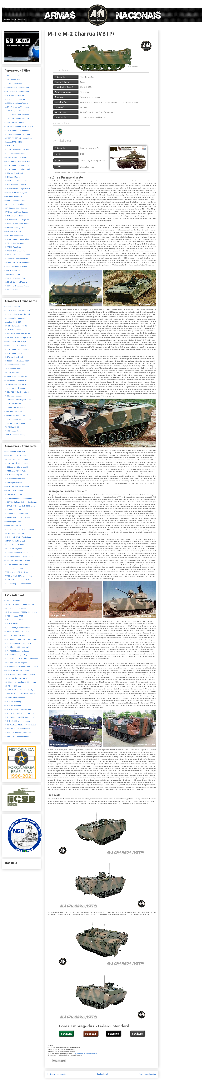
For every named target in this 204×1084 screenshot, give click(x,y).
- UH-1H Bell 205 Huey (12, 705)
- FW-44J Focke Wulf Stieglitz (15, 341)
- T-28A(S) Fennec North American (17, 419)
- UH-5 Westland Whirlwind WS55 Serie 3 (20, 725)
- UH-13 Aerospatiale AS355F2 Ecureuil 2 (20, 713)
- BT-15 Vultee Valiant (12, 330)
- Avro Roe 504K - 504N (13, 322)
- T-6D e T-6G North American (15, 388)
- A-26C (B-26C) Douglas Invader (16, 91)
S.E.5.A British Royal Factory (16, 282)
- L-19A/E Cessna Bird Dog (14, 200)
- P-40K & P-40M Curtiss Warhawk (17, 239)
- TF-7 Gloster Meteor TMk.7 (15, 384)
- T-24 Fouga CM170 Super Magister (18, 400)
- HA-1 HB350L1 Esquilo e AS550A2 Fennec (20, 639)
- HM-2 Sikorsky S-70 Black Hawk (16, 647)
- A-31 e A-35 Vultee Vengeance (16, 107)
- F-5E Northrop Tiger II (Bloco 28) (17, 169)
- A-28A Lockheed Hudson (14, 95)
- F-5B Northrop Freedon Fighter (16, 349)
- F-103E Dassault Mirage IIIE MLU (17, 189)
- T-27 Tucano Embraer (13, 411)
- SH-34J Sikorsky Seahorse (14, 698)
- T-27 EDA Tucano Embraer (15, 415)
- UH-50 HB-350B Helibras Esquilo (17, 729)
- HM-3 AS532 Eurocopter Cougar (17, 651)
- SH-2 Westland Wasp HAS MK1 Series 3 (20, 674)
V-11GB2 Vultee (11, 290)
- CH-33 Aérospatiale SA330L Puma (18, 608)
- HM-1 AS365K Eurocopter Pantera (17, 643)
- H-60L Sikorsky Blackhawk (14, 635)
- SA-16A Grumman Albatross (15, 266)
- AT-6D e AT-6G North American (16, 119)
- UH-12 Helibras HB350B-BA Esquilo (18, 709)
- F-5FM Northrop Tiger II (13, 357)
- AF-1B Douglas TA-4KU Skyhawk (17, 314)
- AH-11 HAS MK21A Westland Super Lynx (20, 694)
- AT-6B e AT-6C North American (16, 115)
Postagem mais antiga (147, 1074)
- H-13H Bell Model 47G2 (13, 620)
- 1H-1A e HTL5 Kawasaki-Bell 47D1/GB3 (19, 604)
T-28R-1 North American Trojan (17, 286)
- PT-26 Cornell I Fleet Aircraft (15, 380)
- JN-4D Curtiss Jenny (12, 369)
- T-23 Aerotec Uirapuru (13, 396)
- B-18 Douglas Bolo (11, 146)
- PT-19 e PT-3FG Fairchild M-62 (16, 376)
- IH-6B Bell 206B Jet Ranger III (15, 663)
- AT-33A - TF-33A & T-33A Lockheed (18, 138)
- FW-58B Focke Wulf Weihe (15, 345)
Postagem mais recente (56, 1074)
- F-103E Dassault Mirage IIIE (15, 185)
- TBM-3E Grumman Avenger (15, 435)
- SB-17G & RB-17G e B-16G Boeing (17, 263)
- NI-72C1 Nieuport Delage (14, 204)
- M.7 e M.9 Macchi (11, 373)
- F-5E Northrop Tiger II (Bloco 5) (16, 165)
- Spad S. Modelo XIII (12, 270)
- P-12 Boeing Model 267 (13, 216)
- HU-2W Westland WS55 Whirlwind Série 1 (21, 667)
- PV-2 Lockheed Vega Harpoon (16, 212)
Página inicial (102, 1074)
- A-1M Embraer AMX (12, 80)
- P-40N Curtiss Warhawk (14, 243)
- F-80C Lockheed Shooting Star (16, 181)
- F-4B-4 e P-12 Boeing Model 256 (17, 161)
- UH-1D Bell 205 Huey (12, 702)
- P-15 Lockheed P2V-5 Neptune (16, 220)
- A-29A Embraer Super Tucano (16, 99)
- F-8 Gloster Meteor (12, 177)
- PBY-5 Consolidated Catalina (15, 208)
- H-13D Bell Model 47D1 (13, 616)
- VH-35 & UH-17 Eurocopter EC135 (17, 733)
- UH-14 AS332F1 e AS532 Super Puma (19, 717)
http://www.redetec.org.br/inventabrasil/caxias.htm (85, 1053)
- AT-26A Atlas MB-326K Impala (16, 130)
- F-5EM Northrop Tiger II (13, 173)
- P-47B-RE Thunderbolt (13, 247)
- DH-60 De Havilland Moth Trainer (17, 334)
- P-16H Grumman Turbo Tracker (16, 224)
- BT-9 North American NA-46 (15, 326)
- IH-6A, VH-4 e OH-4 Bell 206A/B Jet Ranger (21, 659)
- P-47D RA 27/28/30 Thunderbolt (17, 255)
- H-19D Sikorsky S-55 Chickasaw (17, 628)
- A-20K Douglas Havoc (13, 84)
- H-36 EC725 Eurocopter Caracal (16, 632)
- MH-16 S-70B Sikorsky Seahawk (17, 670)
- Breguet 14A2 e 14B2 (13, 142)
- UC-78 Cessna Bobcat (13, 431)
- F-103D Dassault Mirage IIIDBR (16, 361)
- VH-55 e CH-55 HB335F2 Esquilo (17, 737)
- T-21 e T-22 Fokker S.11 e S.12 (16, 392)
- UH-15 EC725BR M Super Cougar (17, 721)
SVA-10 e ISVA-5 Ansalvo (15, 278)
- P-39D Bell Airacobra (12, 231)
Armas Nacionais (3, 7)
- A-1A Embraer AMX (12, 76)
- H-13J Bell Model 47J (12, 624)
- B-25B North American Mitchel (16, 150)
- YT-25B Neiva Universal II (14, 408)
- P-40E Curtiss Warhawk (14, 235)
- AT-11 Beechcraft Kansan (14, 318)
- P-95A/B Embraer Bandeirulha (16, 259)
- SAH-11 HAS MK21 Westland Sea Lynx (19, 690)
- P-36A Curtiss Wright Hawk (15, 228)
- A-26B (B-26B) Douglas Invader (16, 87)
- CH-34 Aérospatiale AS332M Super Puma (20, 612)
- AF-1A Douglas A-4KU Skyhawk (16, 111)
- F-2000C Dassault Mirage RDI (16, 193)
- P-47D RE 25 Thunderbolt (14, 251)
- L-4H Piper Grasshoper (13, 196)
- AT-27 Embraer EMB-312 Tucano (17, 134)
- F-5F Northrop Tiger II (13, 353)
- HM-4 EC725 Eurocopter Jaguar (16, 655)
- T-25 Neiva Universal (12, 404)
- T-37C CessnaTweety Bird (14, 423)
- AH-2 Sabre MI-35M (12, 600)
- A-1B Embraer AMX (12, 306)
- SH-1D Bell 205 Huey (12, 686)
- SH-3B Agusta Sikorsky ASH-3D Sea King (20, 682)
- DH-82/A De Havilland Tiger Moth (17, 338)
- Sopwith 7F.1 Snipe (12, 274)
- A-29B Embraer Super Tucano (16, 103)
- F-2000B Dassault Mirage (14, 365)
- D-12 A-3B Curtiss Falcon (14, 154)
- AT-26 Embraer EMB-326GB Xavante (18, 126)
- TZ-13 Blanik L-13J (11, 427)
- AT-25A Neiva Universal (14, 123)
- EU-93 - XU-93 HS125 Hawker (16, 158)
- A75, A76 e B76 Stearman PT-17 (17, 310)
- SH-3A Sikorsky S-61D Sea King (16, 678)
